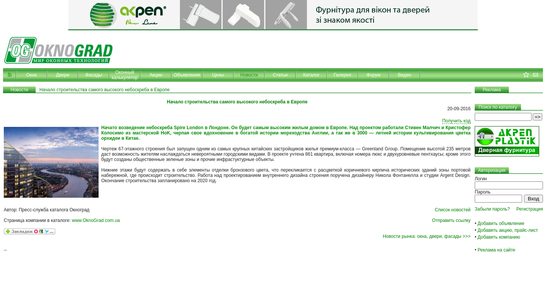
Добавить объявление (501, 223)
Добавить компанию (499, 237)
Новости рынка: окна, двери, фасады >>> (427, 236)
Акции (155, 75)
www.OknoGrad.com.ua (96, 220)
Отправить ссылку (451, 220)
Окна (31, 75)
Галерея (342, 75)
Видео (404, 75)
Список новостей (453, 209)
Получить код (456, 120)
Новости (249, 75)
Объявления (187, 75)
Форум (373, 75)
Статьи (280, 75)
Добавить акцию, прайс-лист (508, 230)
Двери (62, 75)
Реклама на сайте (497, 250)
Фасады (93, 75)
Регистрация (529, 209)
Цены (218, 75)
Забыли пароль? (492, 209)
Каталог (311, 75)
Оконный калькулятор (125, 75)
